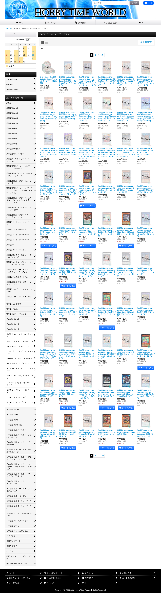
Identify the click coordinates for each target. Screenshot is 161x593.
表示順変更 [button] (146, 42)
